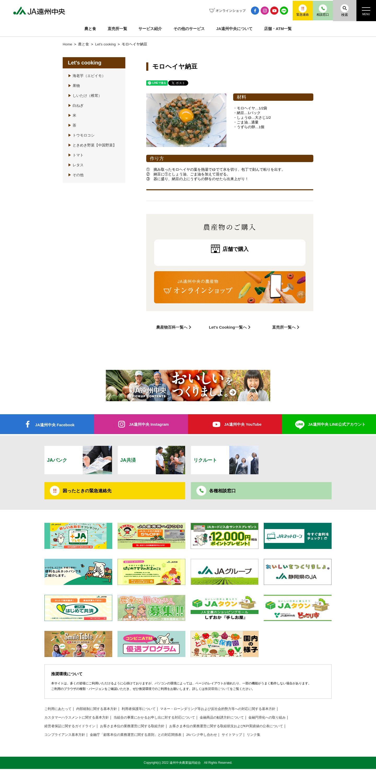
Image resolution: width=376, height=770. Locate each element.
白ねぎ (76, 106)
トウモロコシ (81, 135)
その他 (76, 175)
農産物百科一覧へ (172, 326)
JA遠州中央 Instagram (148, 424)
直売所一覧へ (283, 326)
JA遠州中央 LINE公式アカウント (337, 424)
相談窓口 (317, 10)
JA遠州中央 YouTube (243, 424)
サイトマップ (245, 736)
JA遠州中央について (234, 28)
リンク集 (268, 736)
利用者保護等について (145, 710)
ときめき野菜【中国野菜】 (92, 145)
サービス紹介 (150, 28)
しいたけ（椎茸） (85, 96)
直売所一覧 (117, 28)
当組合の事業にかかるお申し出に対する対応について (162, 718)
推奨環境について (217, 690)
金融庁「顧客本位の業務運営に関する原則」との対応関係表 (142, 736)
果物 (74, 86)
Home (67, 44)
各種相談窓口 (223, 491)
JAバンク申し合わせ (213, 736)
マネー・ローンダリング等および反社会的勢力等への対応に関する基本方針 (230, 710)
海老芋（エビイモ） (86, 76)
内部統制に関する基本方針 (100, 710)
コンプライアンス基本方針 (66, 736)
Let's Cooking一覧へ (228, 326)
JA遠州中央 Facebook (55, 424)
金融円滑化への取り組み (283, 718)
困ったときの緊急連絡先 (88, 491)
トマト (76, 155)
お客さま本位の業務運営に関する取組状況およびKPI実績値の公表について (239, 727)
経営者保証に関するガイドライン (71, 727)
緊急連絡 (294, 10)
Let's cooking (106, 44)
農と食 (90, 28)
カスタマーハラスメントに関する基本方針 (79, 718)
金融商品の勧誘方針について (234, 718)
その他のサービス (189, 28)
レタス (76, 165)
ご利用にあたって (59, 710)
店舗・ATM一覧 (278, 28)
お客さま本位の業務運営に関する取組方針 (138, 727)
